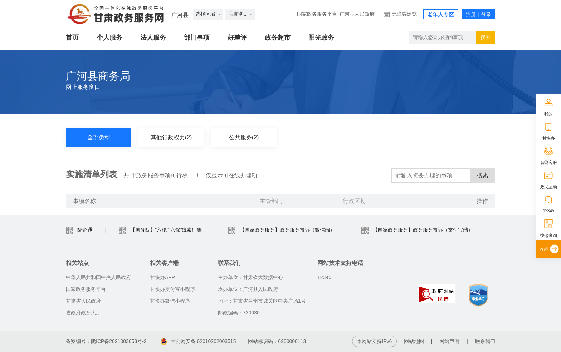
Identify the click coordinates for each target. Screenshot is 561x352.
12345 (548, 210)
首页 (72, 37)
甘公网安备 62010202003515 (198, 341)
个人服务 (109, 37)
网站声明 (449, 341)
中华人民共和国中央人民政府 (98, 277)
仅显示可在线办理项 (227, 175)
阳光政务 (321, 37)
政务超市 (278, 37)
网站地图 (414, 341)
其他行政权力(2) (171, 137)
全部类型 (98, 137)
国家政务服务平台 (317, 14)
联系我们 (485, 341)
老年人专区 (440, 15)
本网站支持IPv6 (374, 341)
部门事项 (197, 37)
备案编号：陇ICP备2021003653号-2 (106, 341)
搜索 (482, 175)
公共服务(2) (244, 137)
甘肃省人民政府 (83, 301)
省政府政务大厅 (83, 313)
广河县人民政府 (357, 14)
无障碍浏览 (404, 14)
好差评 (237, 37)
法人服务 (153, 37)
